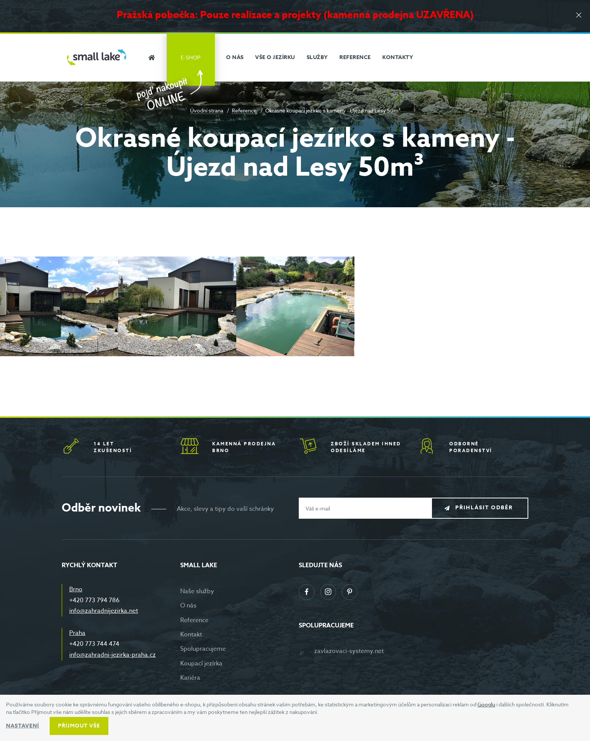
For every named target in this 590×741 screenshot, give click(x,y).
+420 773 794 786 (94, 600)
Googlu (486, 704)
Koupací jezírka (201, 663)
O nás (188, 605)
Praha (77, 633)
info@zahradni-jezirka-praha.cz (112, 654)
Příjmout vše (79, 726)
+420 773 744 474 (94, 643)
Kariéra (190, 677)
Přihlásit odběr (485, 508)
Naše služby (197, 591)
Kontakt (191, 634)
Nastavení (22, 726)
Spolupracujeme (203, 648)
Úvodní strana (206, 110)
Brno (75, 589)
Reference (244, 110)
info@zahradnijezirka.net (103, 610)
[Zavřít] (579, 15)
